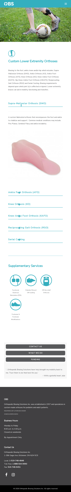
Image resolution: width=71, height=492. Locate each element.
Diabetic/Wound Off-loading (30, 291)
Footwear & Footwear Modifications (15, 317)
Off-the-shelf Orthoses (46, 291)
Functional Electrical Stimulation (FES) (15, 292)
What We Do (35, 353)
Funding (35, 359)
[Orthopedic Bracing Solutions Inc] (9, 4)
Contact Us (35, 346)
